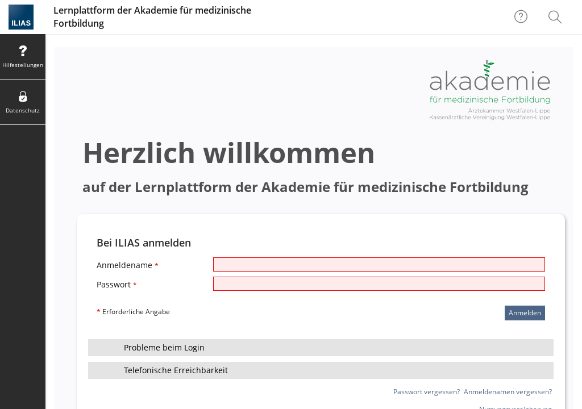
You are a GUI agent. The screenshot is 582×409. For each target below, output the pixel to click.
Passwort (117, 284)
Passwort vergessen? (426, 392)
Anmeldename (128, 265)
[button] (321, 347)
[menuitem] (556, 17)
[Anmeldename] (379, 264)
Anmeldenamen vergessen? (508, 392)
